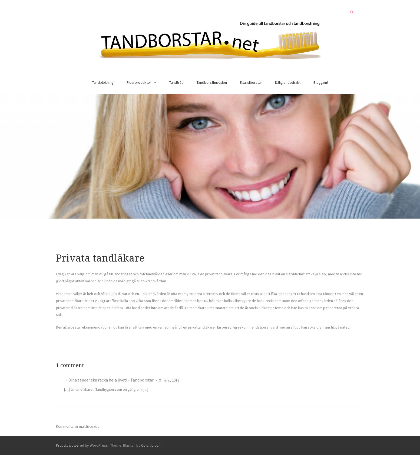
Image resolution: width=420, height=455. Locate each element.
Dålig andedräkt (287, 82)
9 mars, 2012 (168, 380)
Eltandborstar (251, 82)
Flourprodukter (139, 82)
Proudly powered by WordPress (82, 445)
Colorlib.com (151, 445)
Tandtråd (176, 82)
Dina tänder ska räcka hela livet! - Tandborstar (111, 380)
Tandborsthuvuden (212, 82)
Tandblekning (103, 82)
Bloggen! (320, 82)
